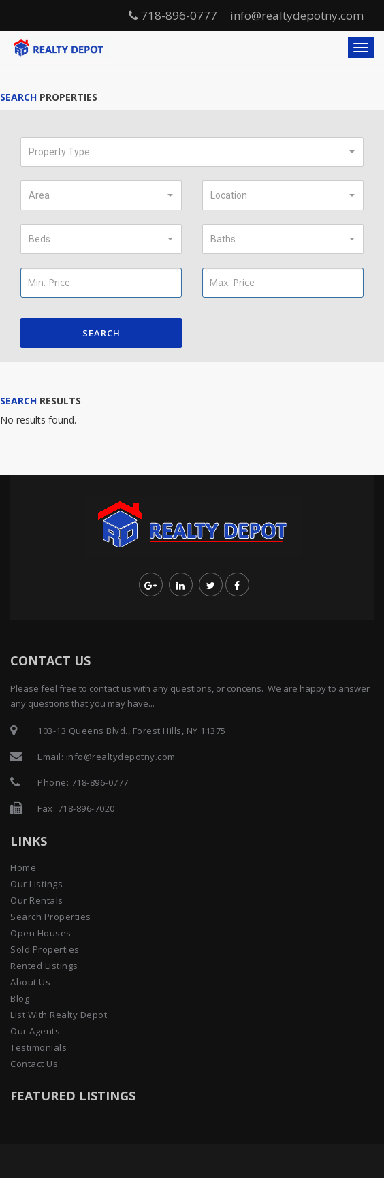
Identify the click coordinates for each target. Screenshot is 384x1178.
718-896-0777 (173, 15)
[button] (192, 152)
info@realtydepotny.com (297, 15)
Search (101, 333)
